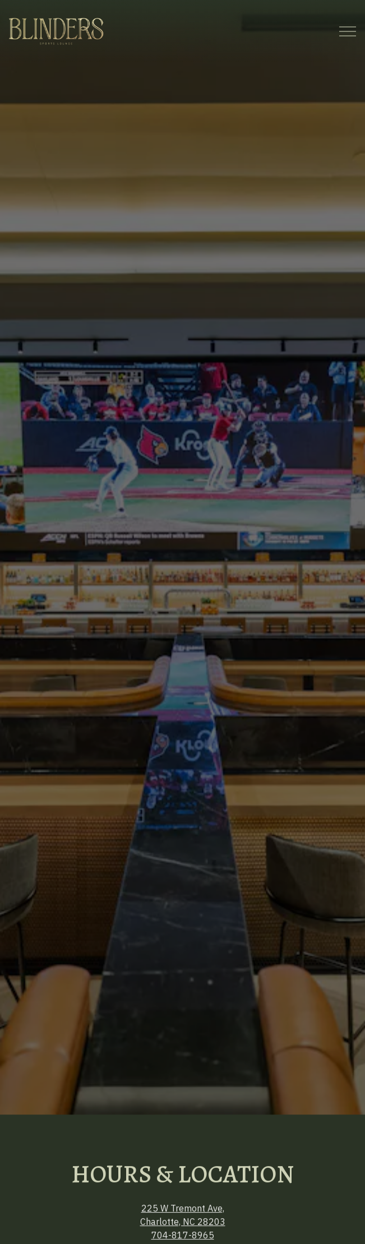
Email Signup (182, 1230)
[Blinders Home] (56, 30)
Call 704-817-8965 (183, 1203)
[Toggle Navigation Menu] (347, 31)
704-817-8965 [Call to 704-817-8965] (182, 1188)
